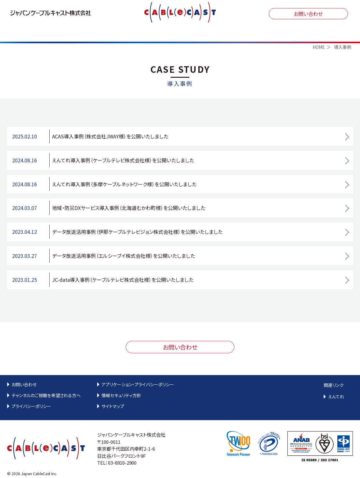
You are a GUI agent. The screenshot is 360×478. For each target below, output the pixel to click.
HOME (319, 44)
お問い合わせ (308, 13)
